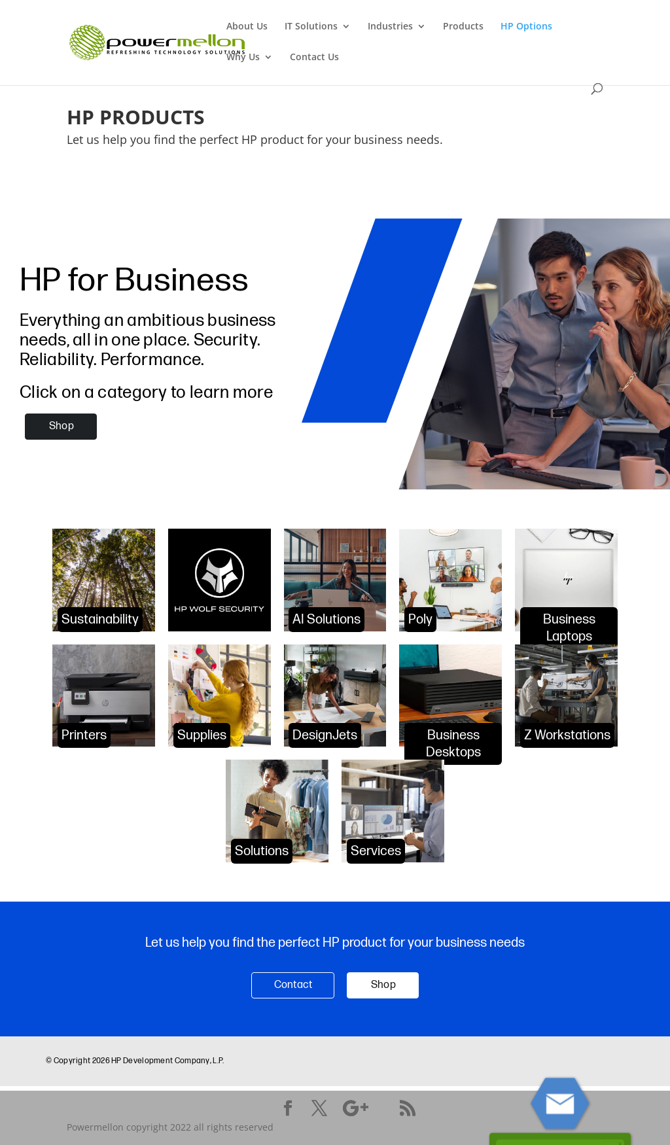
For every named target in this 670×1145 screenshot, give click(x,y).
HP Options (526, 27)
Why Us (243, 57)
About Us (247, 27)
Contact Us (314, 57)
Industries (390, 27)
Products (463, 27)
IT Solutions (311, 27)
